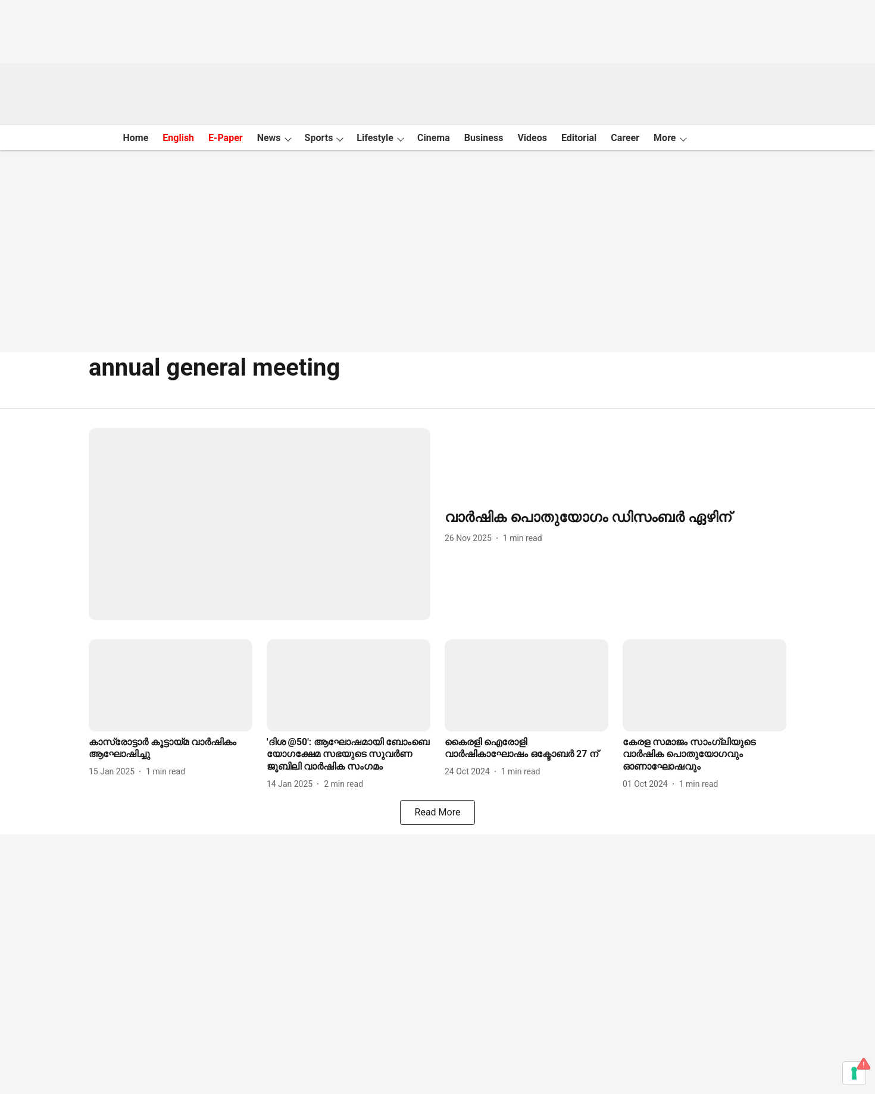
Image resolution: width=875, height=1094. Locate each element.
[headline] (615, 517)
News (269, 137)
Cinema (433, 137)
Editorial (578, 137)
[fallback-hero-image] (259, 524)
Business (484, 137)
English (178, 137)
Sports (319, 137)
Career (625, 137)
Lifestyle (375, 137)
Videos (532, 137)
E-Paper (225, 137)
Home (135, 137)
